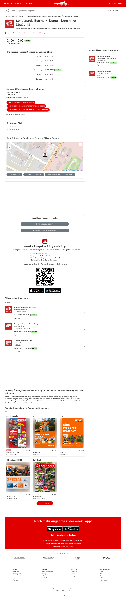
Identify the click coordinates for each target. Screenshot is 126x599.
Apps (120, 3)
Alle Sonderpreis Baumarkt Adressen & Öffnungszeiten (28, 110)
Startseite (16, 572)
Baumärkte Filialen (18, 16)
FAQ (43, 576)
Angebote (16, 578)
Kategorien (28, 3)
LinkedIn (73, 578)
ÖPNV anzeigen (14, 174)
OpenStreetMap (72, 170)
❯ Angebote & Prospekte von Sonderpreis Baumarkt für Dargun (25, 33)
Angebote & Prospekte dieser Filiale (21, 102)
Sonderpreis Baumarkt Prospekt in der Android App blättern (63, 540)
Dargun (7, 16)
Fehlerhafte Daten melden (15, 114)
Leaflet (64, 170)
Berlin (68, 5)
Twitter (73, 574)
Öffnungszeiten (17, 574)
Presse (102, 574)
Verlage (44, 574)
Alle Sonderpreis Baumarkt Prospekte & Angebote (26, 106)
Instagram (74, 576)
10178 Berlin (113, 11)
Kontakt (44, 578)
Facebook (74, 572)
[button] (80, 144)
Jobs (101, 572)
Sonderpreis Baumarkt (23, 28)
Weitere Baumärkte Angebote (44, 230)
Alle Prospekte (44, 503)
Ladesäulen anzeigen (33, 174)
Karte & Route (32, 138)
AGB (101, 578)
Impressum (103, 580)
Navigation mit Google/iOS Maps (60, 174)
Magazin (112, 3)
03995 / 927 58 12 (13, 127)
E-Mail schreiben (13, 129)
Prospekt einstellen (48, 572)
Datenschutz (104, 576)
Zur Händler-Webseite (44, 224)
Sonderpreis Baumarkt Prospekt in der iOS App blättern (63, 543)
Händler (18, 3)
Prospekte (8, 3)
